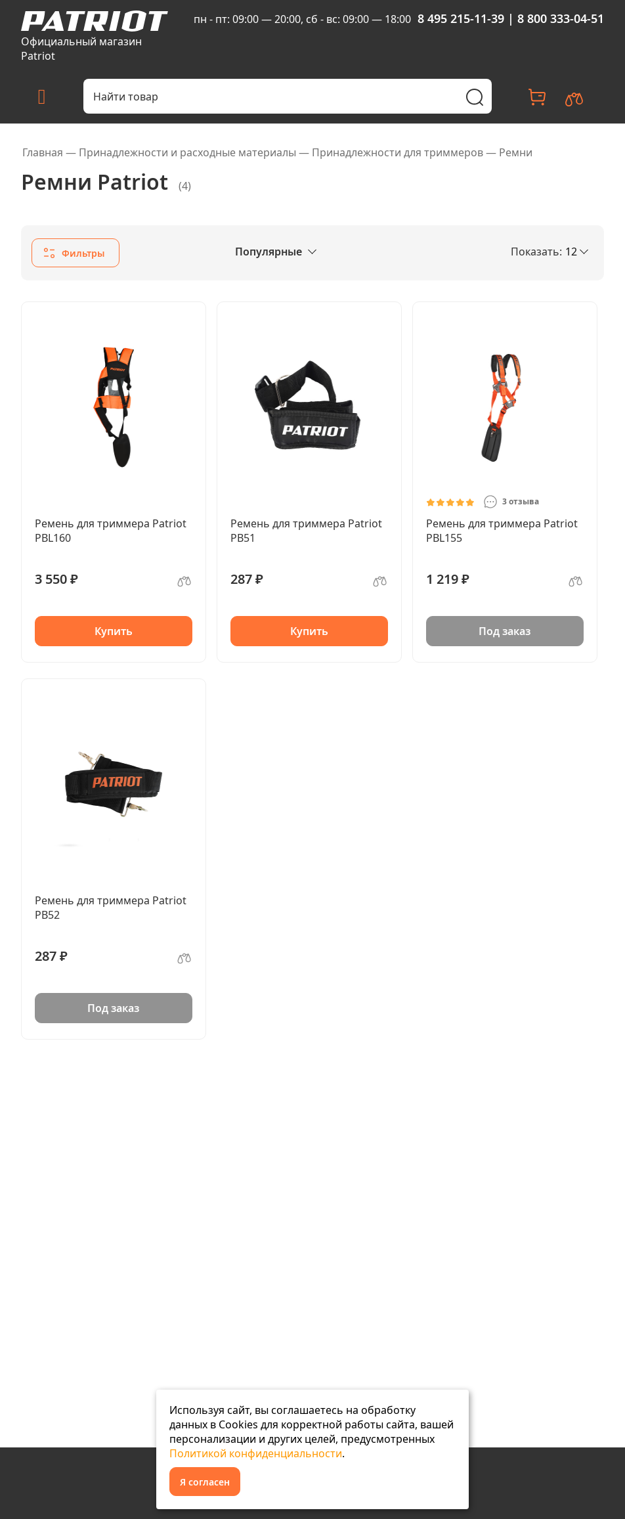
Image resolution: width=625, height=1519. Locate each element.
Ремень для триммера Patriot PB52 (110, 907)
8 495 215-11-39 (461, 18)
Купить (114, 631)
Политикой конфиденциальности (255, 1453)
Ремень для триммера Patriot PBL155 (502, 530)
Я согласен (205, 1482)
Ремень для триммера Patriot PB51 (306, 530)
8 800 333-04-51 (560, 18)
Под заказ (504, 631)
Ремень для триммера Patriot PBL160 (110, 530)
